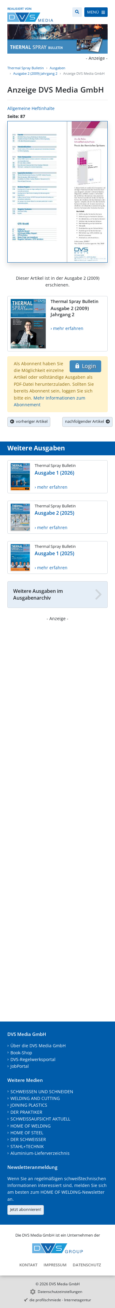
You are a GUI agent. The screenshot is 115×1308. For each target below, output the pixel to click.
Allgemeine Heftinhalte (31, 108)
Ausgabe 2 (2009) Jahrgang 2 (35, 73)
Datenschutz (87, 1265)
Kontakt (28, 1265)
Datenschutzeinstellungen (60, 1291)
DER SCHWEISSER (28, 1139)
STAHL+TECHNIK (27, 1146)
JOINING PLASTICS (28, 1105)
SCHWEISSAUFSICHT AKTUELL (40, 1119)
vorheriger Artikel (29, 421)
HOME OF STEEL (26, 1132)
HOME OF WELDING (30, 1126)
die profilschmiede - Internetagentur (60, 1299)
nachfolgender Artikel (87, 421)
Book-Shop (21, 1053)
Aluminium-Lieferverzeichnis (40, 1153)
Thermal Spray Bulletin (25, 68)
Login (85, 366)
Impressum (55, 1265)
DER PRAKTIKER (26, 1112)
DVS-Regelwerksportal (33, 1059)
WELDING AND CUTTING (35, 1098)
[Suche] (77, 12)
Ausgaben (57, 68)
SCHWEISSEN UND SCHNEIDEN (41, 1091)
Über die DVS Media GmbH (38, 1045)
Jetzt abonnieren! (25, 1209)
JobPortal (19, 1066)
